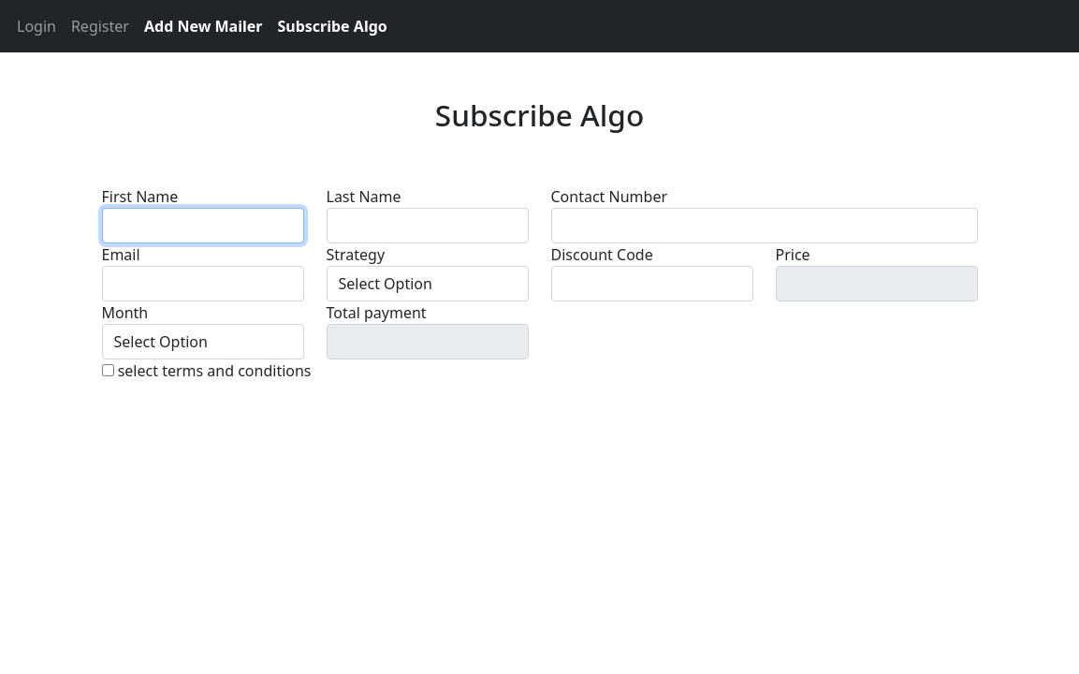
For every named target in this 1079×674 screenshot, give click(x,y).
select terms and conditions (215, 370)
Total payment (377, 312)
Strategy (356, 254)
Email (121, 254)
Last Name (364, 196)
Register (100, 26)
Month (125, 312)
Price (793, 254)
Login (36, 26)
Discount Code (602, 254)
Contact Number (609, 196)
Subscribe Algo (331, 26)
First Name (140, 196)
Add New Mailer (203, 26)
